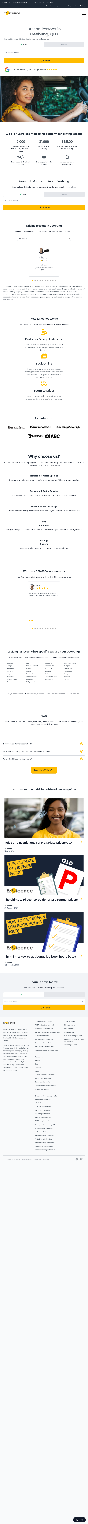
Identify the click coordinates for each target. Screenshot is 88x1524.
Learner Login (67, 6)
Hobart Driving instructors (44, 1146)
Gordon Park (49, 666)
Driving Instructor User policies (45, 1086)
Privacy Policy (27, 1160)
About (37, 1071)
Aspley (28, 668)
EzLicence (8, 849)
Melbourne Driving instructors (45, 1132)
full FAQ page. (52, 724)
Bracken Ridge (31, 674)
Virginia (48, 671)
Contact (38, 1068)
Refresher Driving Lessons (73, 1036)
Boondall (48, 668)
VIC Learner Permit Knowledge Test (47, 1032)
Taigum (9, 674)
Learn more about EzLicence (45, 1075)
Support (4, 2)
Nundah (67, 679)
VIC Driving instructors (43, 1103)
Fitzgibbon (68, 671)
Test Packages (69, 1029)
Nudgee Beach (31, 677)
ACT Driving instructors (43, 1121)
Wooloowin (49, 679)
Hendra (67, 677)
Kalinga (9, 666)
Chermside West (51, 677)
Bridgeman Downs (33, 682)
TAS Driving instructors (43, 1117)
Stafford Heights (70, 663)
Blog (36, 1064)
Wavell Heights (12, 679)
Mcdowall (10, 677)
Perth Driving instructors (43, 1139)
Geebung (48, 663)
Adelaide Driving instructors (44, 1143)
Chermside (11, 682)
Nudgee (67, 666)
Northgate (10, 668)
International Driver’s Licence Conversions (74, 1040)
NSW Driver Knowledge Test (44, 1029)
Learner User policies (42, 1089)
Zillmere (10, 671)
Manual (64, 45)
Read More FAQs (43, 770)
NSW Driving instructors (43, 1099)
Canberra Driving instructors (45, 1150)
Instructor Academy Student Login (48, 6)
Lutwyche (29, 679)
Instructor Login (81, 6)
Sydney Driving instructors (44, 1128)
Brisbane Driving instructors (44, 1135)
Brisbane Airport (32, 666)
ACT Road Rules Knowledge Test (46, 1050)
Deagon (67, 674)
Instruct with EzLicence (19, 2)
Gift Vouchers (69, 1032)
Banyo (28, 663)
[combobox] (44, 52)
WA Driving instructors (43, 1110)
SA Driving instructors (42, 1114)
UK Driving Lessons (70, 1045)
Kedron (28, 671)
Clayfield (10, 663)
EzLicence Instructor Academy (42, 2)
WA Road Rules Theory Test (44, 1039)
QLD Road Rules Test (42, 1036)
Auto (25, 45)
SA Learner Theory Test (43, 1043)
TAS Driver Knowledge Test (44, 1046)
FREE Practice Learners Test (44, 1025)
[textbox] (44, 52)
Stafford (48, 674)
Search (44, 60)
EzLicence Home (11, 13)
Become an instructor (42, 1082)
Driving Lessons (69, 1025)
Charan (44, 257)
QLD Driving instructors (43, 1106)
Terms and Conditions (42, 1160)
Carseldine (68, 668)
